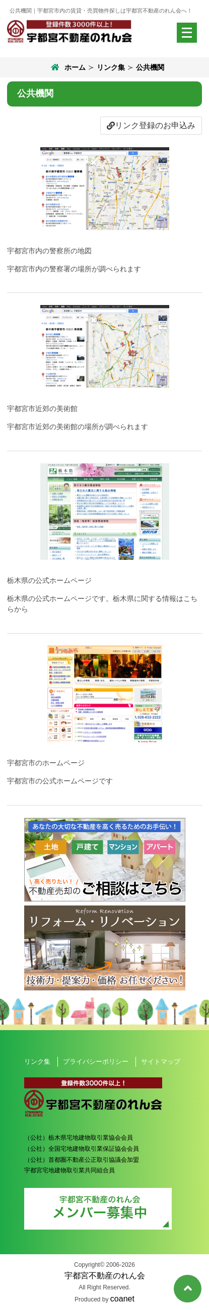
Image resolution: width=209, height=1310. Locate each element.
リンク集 (111, 67)
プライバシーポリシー (95, 1061)
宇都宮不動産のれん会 (104, 1275)
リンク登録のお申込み (151, 125)
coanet (122, 1298)
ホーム (67, 67)
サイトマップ (160, 1061)
